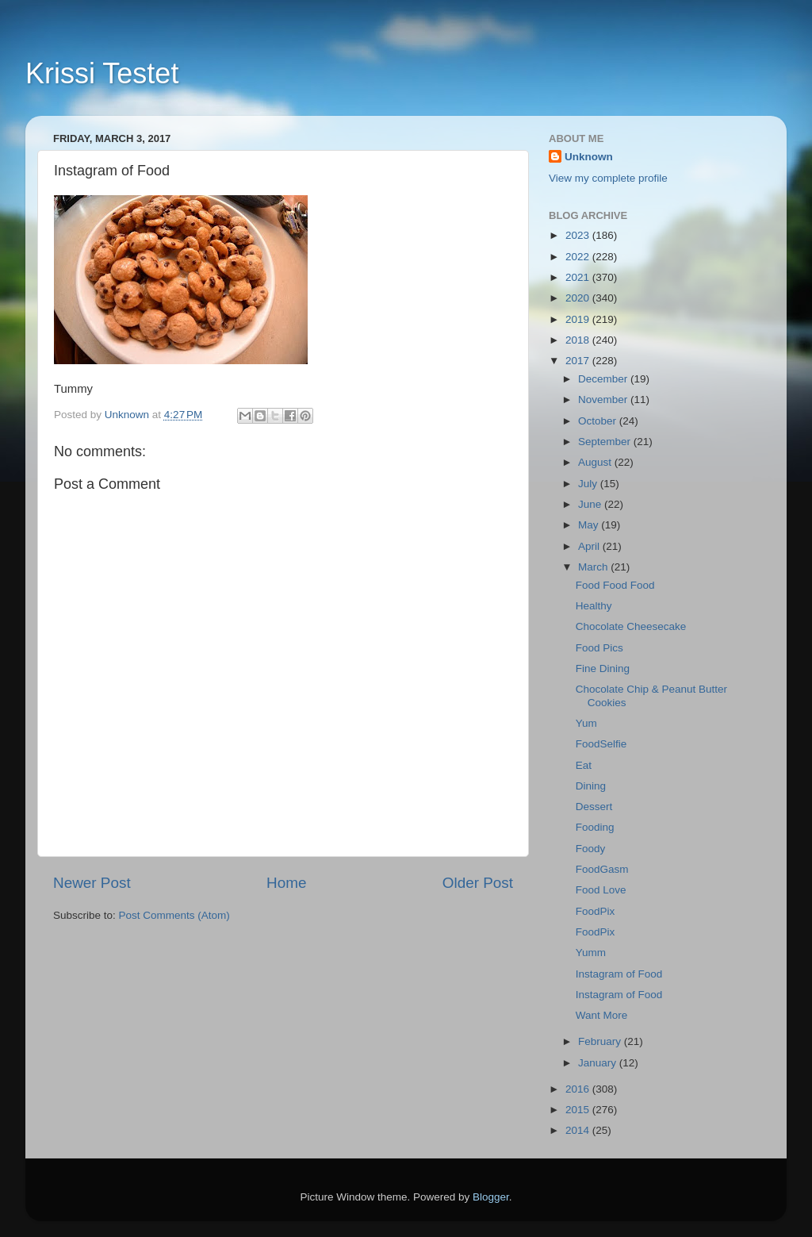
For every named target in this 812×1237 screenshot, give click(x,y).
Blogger (491, 1197)
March (594, 567)
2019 (578, 319)
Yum (586, 723)
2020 (578, 298)
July (589, 484)
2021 (578, 277)
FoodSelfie (601, 744)
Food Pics (599, 648)
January (598, 1063)
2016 (578, 1089)
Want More (602, 1015)
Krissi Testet (101, 73)
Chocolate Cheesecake (631, 626)
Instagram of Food (619, 974)
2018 (578, 340)
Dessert (594, 807)
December (604, 379)
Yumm (591, 952)
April (590, 546)
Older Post (477, 882)
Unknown (589, 157)
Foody (591, 849)
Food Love (601, 890)
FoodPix (595, 911)
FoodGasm (602, 869)
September (606, 442)
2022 (578, 257)
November (604, 399)
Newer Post (92, 882)
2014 (578, 1130)
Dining (591, 786)
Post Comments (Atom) (174, 915)
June (591, 504)
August (596, 462)
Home (286, 882)
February (601, 1041)
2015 (578, 1110)
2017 (578, 361)
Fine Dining (603, 668)
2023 (578, 235)
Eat (584, 765)
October (598, 421)
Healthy (594, 606)
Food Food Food (615, 585)
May (589, 525)
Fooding (595, 827)
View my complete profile (608, 178)
